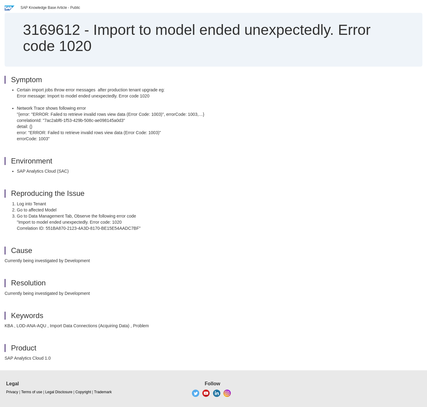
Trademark (103, 392)
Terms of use (31, 392)
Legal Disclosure (59, 392)
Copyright (83, 392)
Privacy (12, 392)
